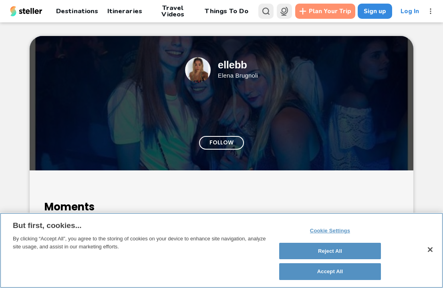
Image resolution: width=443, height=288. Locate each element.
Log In (410, 11)
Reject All (330, 251)
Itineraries (124, 11)
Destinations (77, 11)
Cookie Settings (330, 231)
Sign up (375, 11)
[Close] (430, 249)
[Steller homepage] (26, 11)
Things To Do (226, 11)
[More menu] (430, 11)
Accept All (330, 271)
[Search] (266, 11)
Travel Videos (172, 11)
